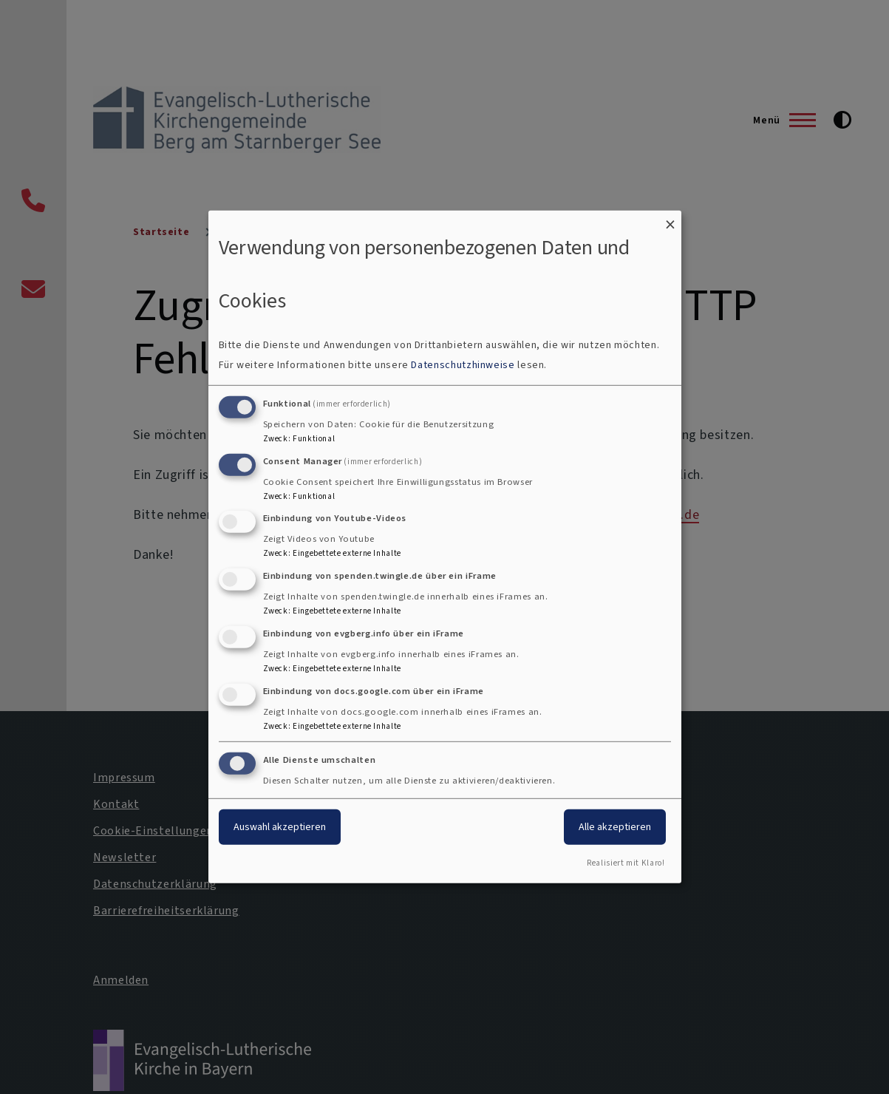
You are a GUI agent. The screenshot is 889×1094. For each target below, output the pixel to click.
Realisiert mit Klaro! (625, 863)
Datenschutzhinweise (462, 365)
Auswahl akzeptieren (280, 826)
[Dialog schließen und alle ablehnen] (670, 220)
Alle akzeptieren (615, 826)
